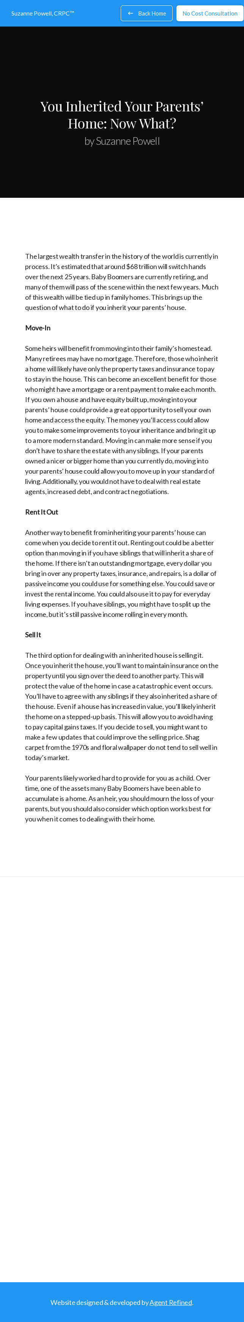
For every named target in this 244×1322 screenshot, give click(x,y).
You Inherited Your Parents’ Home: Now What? (122, 114)
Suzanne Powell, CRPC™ (42, 13)
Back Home (146, 13)
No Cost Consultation (210, 13)
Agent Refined (171, 1302)
